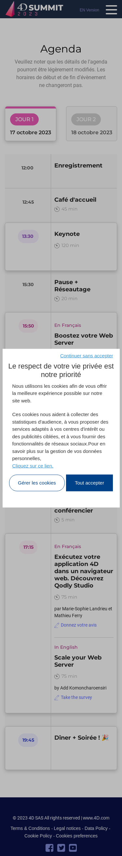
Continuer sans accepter (86, 355)
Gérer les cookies (37, 483)
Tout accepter (89, 483)
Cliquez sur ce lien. (33, 465)
